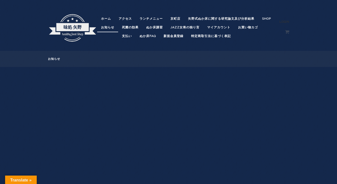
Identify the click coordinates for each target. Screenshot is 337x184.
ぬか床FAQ (148, 36)
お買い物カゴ (248, 27)
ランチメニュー (151, 18)
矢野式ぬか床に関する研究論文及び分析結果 (221, 18)
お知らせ (107, 27)
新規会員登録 (173, 36)
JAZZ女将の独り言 (184, 27)
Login (284, 22)
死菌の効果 (130, 27)
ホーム (106, 18)
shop (266, 18)
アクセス (125, 18)
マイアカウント (218, 27)
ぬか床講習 (154, 27)
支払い (127, 36)
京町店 (175, 18)
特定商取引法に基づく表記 (211, 36)
